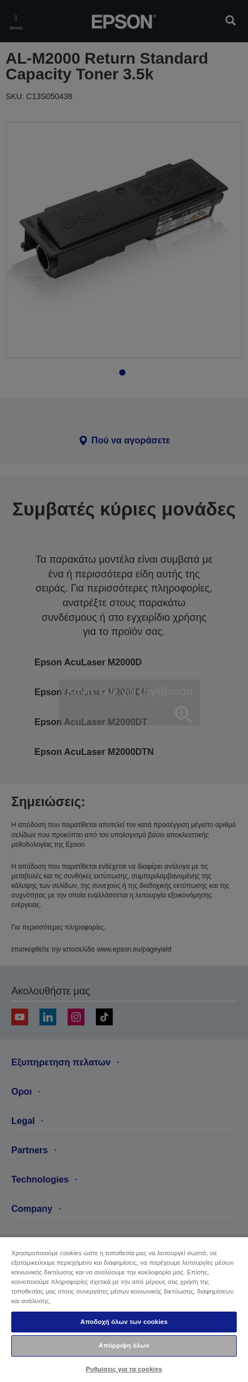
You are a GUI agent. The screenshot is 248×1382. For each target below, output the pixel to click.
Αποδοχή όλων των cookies (124, 1321)
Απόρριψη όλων (124, 1345)
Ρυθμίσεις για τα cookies (124, 1369)
